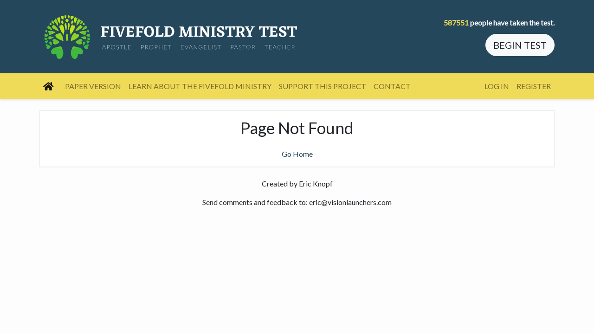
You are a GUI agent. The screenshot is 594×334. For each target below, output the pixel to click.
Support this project (322, 86)
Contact (392, 86)
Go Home (297, 153)
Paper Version (93, 86)
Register (534, 86)
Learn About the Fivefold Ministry (200, 86)
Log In (496, 86)
